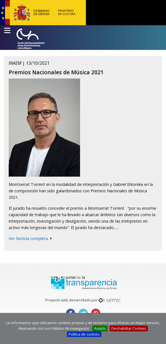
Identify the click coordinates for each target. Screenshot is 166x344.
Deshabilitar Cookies (128, 328)
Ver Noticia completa (28, 238)
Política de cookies (84, 334)
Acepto (100, 328)
